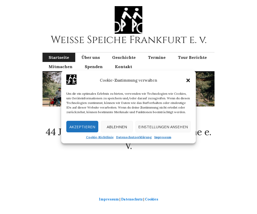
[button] (188, 80)
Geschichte (124, 57)
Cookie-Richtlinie (100, 137)
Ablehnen (117, 126)
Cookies (151, 199)
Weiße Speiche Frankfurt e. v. (129, 40)
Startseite (59, 57)
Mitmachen (60, 66)
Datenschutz (132, 199)
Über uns (90, 57)
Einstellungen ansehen (163, 126)
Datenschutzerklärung (134, 137)
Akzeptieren (82, 126)
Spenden (94, 66)
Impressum (162, 137)
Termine (157, 57)
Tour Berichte (192, 57)
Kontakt (123, 66)
